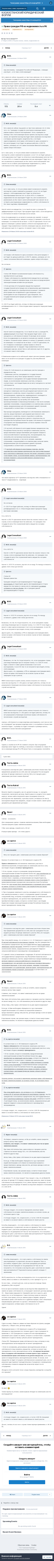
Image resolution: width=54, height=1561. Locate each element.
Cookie (33, 1545)
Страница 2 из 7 (27, 48)
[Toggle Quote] (5, 65)
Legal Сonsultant (14, 241)
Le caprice (11, 841)
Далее (46, 48)
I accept (47, 1557)
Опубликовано (17, 58)
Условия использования (22, 1558)
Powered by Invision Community (27, 1549)
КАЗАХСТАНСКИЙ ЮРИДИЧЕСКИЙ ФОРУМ (23, 14)
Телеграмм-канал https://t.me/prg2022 (25, 3)
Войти (27, 1482)
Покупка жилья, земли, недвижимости (26, 41)
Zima (9, 114)
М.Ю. (9, 56)
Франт (10, 812)
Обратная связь (23, 1545)
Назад (7, 48)
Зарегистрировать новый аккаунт (27, 1468)
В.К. (8, 1125)
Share (12, 1494)
